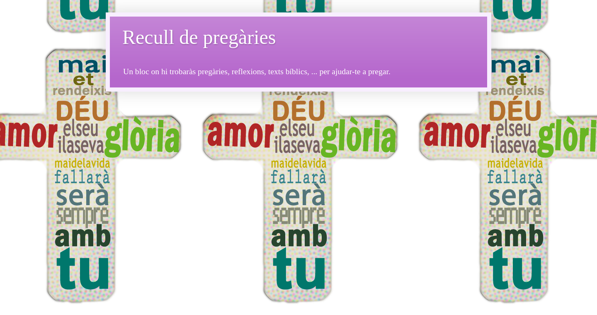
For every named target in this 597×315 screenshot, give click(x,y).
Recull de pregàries (199, 37)
